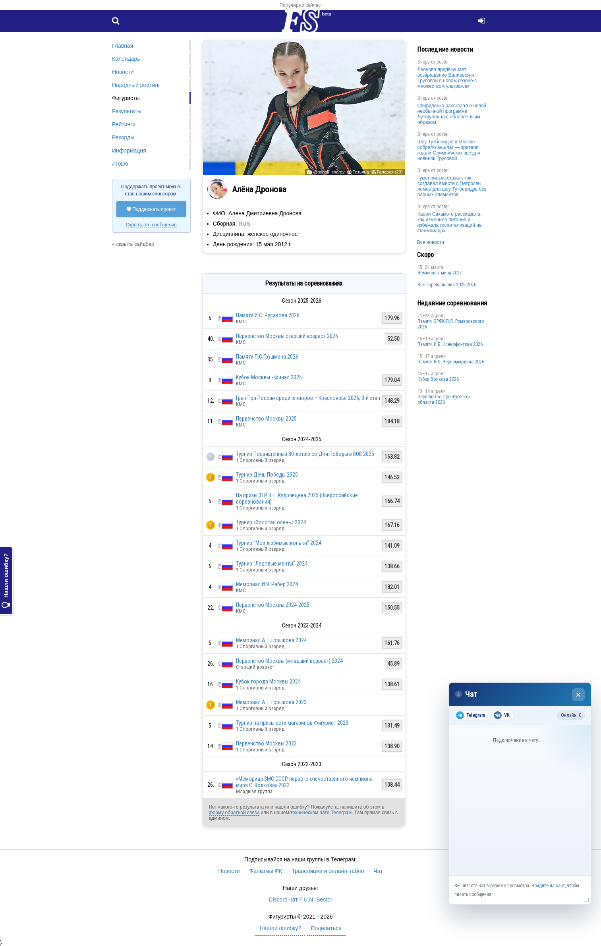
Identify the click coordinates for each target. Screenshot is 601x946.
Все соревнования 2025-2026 (446, 285)
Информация (129, 150)
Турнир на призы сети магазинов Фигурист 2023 (292, 723)
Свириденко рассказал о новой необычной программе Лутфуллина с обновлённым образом (452, 114)
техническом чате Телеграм (321, 812)
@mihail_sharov (328, 172)
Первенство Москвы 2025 (266, 418)
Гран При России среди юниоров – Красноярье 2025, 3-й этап (308, 398)
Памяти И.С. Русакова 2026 (268, 315)
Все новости (430, 242)
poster (443, 62)
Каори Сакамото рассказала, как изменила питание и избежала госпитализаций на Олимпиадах (449, 222)
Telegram (470, 715)
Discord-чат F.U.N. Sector (300, 899)
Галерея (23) (390, 172)
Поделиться (326, 928)
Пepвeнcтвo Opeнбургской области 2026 (444, 399)
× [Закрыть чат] (578, 695)
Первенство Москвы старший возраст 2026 (287, 336)
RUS (244, 223)
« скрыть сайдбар (133, 244)
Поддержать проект (151, 209)
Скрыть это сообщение (151, 225)
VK (501, 715)
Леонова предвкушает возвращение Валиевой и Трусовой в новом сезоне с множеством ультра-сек (447, 78)
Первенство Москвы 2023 (266, 743)
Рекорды (123, 137)
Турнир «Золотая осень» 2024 (271, 522)
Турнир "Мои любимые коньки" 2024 (278, 543)
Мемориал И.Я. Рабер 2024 (267, 584)
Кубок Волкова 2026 (438, 379)
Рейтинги (123, 124)
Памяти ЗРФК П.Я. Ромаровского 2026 (450, 324)
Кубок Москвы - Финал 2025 (269, 377)
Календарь (126, 59)
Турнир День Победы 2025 (267, 474)
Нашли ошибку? (6, 581)
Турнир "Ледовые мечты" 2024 (271, 563)
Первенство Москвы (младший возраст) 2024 (289, 661)
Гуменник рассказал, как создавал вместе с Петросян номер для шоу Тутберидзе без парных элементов (452, 186)
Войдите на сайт (548, 885)
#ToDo (120, 163)
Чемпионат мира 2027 (439, 273)
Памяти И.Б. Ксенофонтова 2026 (450, 344)
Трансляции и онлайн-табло (328, 871)
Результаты (126, 111)
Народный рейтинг (136, 85)
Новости (122, 72)
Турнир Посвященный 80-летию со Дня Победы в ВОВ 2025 (305, 454)
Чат (378, 871)
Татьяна (361, 172)
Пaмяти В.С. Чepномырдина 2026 (450, 362)
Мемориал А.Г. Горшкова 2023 (271, 702)
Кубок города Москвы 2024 (268, 681)
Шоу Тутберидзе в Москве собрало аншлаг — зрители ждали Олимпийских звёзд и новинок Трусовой (448, 150)
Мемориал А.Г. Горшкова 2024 (271, 640)
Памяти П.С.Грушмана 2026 (267, 356)
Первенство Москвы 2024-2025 (272, 605)
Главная (122, 45)
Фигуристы (126, 98)
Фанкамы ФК (265, 871)
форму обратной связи (234, 812)
